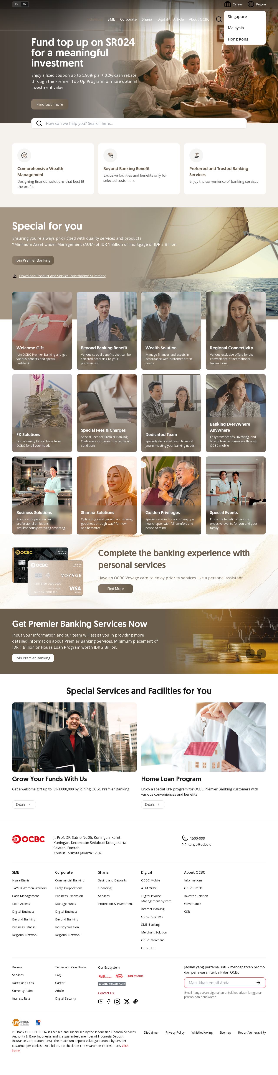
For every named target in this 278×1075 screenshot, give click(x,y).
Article (178, 19)
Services (104, 896)
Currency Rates (22, 991)
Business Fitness (24, 927)
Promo (17, 967)
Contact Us (106, 993)
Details (24, 804)
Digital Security (65, 998)
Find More (115, 588)
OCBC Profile (193, 888)
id (16, 4)
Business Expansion (69, 896)
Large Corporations (69, 888)
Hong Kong (238, 39)
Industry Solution (67, 927)
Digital (162, 19)
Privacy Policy (175, 1032)
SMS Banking (150, 924)
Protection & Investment (115, 904)
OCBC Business (152, 917)
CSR (187, 911)
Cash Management (25, 896)
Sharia (147, 19)
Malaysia (236, 27)
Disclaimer (151, 1032)
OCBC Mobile (150, 880)
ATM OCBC (149, 888)
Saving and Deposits (112, 880)
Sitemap (225, 1032)
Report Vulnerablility (252, 1032)
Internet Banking (152, 909)
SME (111, 19)
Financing (104, 888)
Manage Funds (65, 904)
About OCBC (199, 19)
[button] (258, 982)
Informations (193, 880)
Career (60, 983)
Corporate (128, 19)
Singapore (237, 16)
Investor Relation (196, 896)
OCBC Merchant (152, 940)
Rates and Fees (23, 983)
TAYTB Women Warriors (29, 888)
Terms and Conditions (70, 967)
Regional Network (24, 935)
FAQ (58, 975)
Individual (94, 19)
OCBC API (148, 948)
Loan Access (21, 904)
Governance (192, 904)
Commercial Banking (69, 880)
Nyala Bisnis (20, 880)
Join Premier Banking (33, 260)
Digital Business (23, 911)
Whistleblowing (202, 1032)
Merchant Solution (154, 932)
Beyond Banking (23, 919)
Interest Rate (21, 998)
